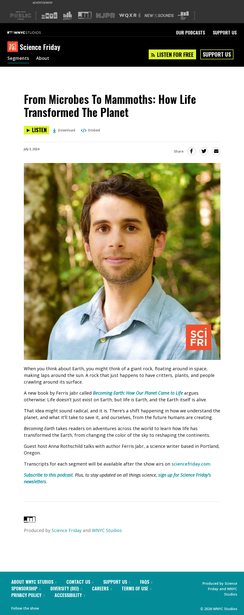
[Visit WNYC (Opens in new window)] (49, 15)
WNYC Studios (107, 530)
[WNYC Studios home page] (30, 32)
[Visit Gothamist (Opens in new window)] (67, 15)
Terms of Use (136, 588)
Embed (90, 130)
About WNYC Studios (34, 582)
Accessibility (70, 595)
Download (64, 130)
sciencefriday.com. (191, 464)
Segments (18, 58)
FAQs (146, 582)
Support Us (225, 32)
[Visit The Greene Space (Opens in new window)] (183, 15)
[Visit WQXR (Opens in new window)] (129, 15)
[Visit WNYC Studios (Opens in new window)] (85, 15)
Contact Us (79, 582)
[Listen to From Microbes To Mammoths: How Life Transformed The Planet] (36, 130)
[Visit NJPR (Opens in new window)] (105, 15)
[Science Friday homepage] (13, 47)
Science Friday (67, 530)
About (42, 58)
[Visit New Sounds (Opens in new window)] (159, 15)
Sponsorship (26, 588)
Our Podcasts (190, 32)
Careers (102, 588)
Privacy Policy (28, 595)
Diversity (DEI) (66, 588)
